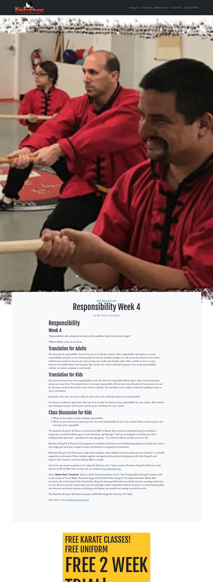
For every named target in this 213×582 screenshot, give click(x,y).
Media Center (160, 7)
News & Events (109, 300)
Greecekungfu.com (112, 468)
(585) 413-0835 (191, 7)
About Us (147, 7)
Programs (134, 7)
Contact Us (176, 7)
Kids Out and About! (79, 499)
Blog (99, 300)
